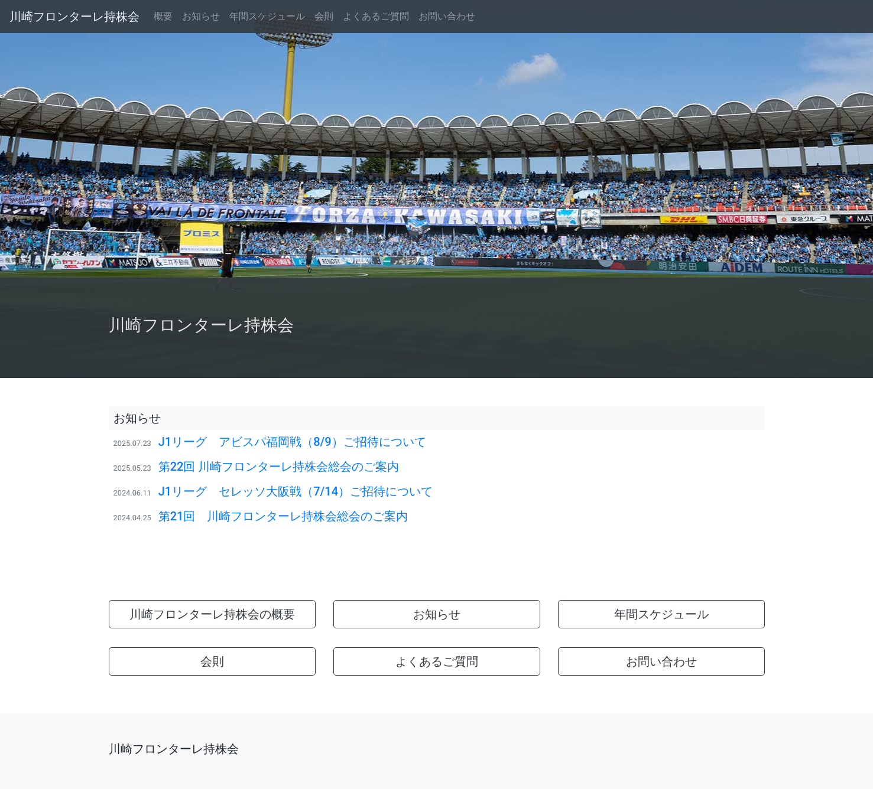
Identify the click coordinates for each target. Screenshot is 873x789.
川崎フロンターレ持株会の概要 (212, 614)
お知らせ (201, 16)
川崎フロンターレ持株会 (74, 16)
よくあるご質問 (376, 16)
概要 (163, 16)
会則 (323, 16)
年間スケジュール (267, 16)
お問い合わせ (446, 16)
